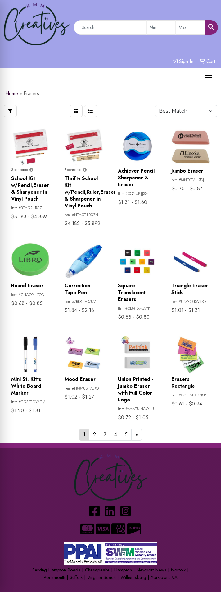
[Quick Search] (110, 27)
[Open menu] (208, 78)
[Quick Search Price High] (190, 27)
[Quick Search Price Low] (161, 27)
